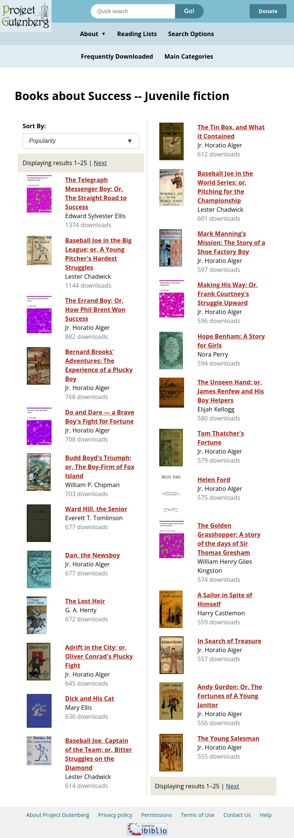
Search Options (191, 34)
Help (265, 814)
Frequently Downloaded (117, 56)
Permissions (156, 814)
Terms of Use (198, 814)
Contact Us (237, 814)
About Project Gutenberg (57, 814)
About (93, 33)
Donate (267, 11)
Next (100, 163)
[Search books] (133, 11)
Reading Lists (137, 34)
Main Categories (189, 56)
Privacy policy (115, 814)
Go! (189, 11)
